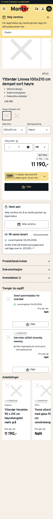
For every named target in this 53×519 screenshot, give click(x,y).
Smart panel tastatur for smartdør (27, 297)
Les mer (9, 101)
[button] (14, 130)
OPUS (45, 73)
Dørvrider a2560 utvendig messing (28, 339)
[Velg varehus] (36, 9)
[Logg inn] (43, 9)
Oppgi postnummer (40, 235)
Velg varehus (26, 224)
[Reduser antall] (9, 147)
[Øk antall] (28, 147)
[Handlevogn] (49, 9)
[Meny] (4, 9)
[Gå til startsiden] (20, 8)
